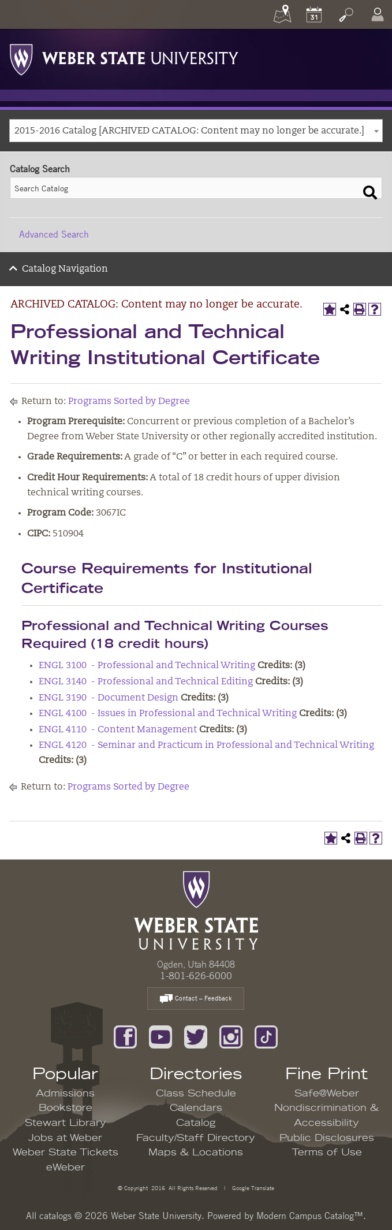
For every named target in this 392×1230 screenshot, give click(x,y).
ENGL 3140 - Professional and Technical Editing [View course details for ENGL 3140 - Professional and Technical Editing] (146, 682)
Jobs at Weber (65, 1138)
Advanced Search (54, 234)
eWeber (65, 1167)
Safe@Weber (326, 1093)
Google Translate (252, 1187)
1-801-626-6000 (196, 975)
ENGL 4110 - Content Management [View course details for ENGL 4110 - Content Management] (118, 730)
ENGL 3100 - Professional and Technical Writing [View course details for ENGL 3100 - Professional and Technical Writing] (147, 665)
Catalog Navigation (65, 269)
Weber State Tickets (65, 1152)
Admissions (65, 1093)
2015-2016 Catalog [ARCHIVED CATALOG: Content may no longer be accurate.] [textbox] (189, 131)
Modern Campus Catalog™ (309, 1215)
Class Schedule (196, 1093)
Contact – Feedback (195, 999)
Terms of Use (327, 1152)
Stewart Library (65, 1123)
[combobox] (196, 130)
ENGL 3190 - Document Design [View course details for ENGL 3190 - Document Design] (108, 698)
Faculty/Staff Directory (195, 1138)
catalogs (55, 1215)
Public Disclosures (326, 1138)
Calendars (196, 1108)
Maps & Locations (195, 1152)
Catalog (196, 1123)
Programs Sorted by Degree (129, 401)
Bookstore (65, 1108)
